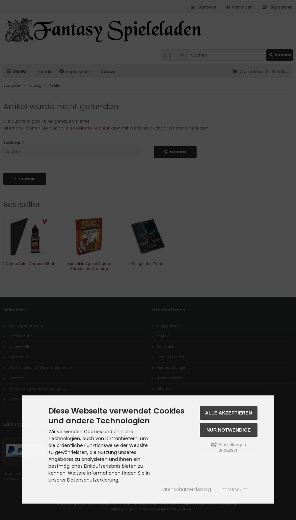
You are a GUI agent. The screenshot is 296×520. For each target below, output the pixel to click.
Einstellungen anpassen (228, 447)
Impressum (234, 489)
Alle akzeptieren (228, 412)
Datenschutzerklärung (185, 489)
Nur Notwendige (228, 430)
